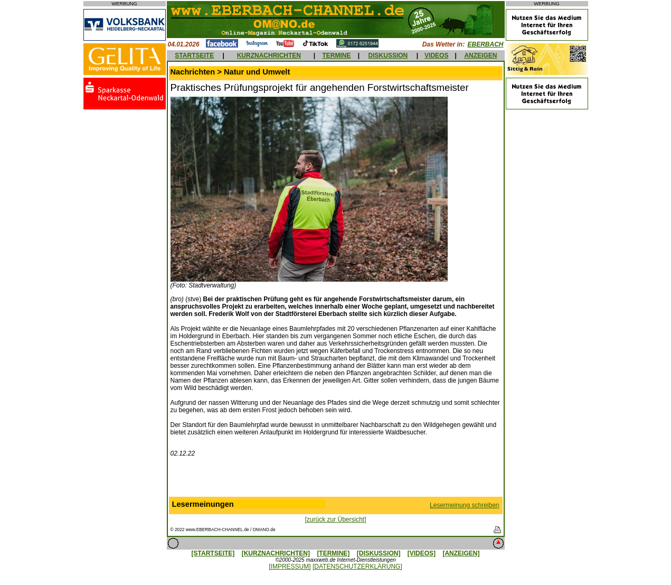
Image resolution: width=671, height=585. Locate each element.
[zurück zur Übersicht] (335, 519)
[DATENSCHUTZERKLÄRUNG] (357, 566)
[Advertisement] (335, 479)
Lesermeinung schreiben (464, 505)
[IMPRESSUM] (289, 566)
